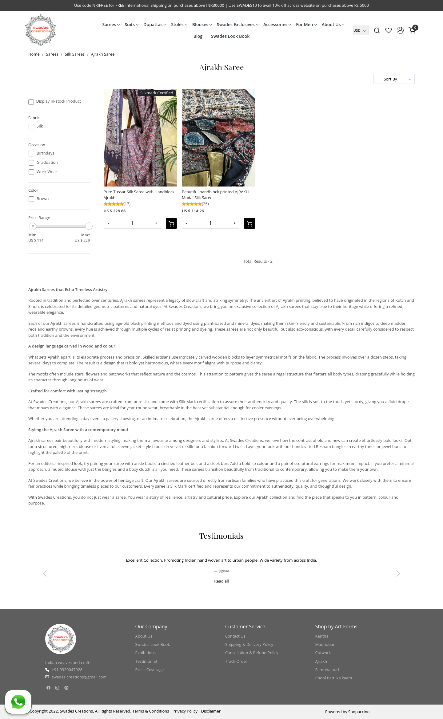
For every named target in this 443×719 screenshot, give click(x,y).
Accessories (277, 24)
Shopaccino (359, 711)
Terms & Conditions (150, 711)
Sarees (111, 24)
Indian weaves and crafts (68, 662)
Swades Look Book (230, 36)
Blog (198, 36)
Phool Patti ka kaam (333, 678)
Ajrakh (321, 661)
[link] (377, 30)
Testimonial (146, 661)
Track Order (236, 661)
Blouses (202, 24)
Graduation (47, 162)
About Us (333, 24)
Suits (131, 24)
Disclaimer (211, 711)
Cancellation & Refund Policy (251, 652)
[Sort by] (394, 79)
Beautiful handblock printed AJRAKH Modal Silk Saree (215, 195)
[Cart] (171, 223)
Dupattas (154, 24)
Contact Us (235, 636)
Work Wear (47, 171)
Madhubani (326, 644)
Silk (40, 126)
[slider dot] (199, 584)
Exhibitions (145, 652)
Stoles (179, 24)
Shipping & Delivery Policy (249, 644)
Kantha (322, 636)
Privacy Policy (185, 711)
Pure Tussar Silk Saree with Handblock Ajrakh (139, 195)
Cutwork (323, 652)
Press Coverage (149, 669)
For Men (306, 24)
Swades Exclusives (237, 24)
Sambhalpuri (327, 669)
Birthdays (45, 153)
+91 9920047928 (67, 669)
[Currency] (361, 30)
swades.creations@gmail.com (79, 677)
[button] (400, 30)
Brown (43, 198)
